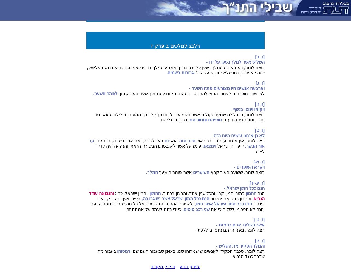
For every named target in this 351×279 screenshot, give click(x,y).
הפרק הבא (190, 266)
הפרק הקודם (163, 266)
